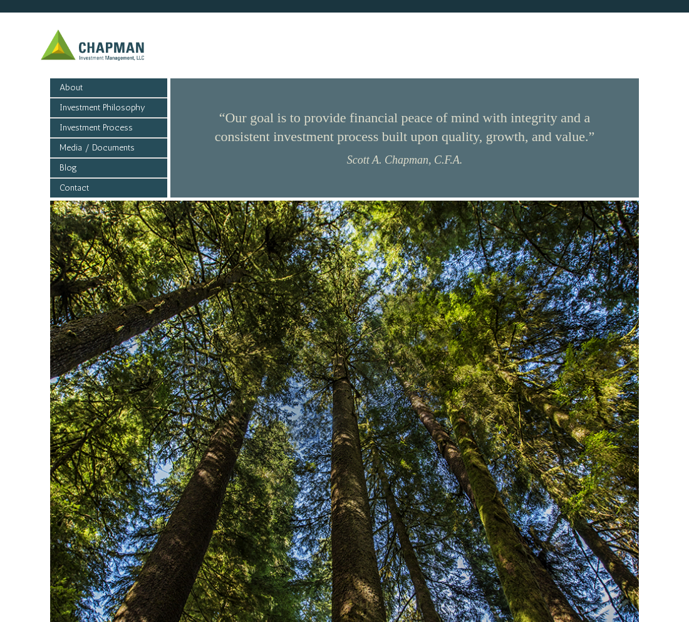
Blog (68, 167)
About (71, 87)
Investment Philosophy (102, 107)
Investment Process (96, 127)
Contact (74, 187)
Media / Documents (97, 147)
